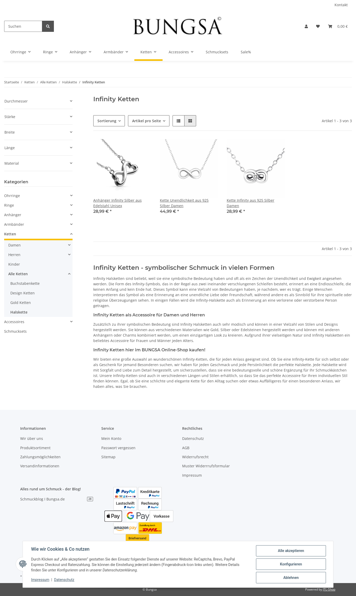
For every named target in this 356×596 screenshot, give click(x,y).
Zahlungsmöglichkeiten (40, 456)
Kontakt (341, 4)
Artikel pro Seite (146, 120)
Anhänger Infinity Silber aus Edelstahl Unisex (117, 203)
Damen (14, 245)
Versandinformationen (39, 465)
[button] (306, 26)
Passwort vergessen (118, 447)
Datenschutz (193, 438)
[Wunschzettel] (318, 26)
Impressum (192, 475)
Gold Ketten (20, 302)
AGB (185, 447)
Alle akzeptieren (291, 551)
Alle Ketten (18, 273)
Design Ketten (22, 292)
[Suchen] (23, 26)
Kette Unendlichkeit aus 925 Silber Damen (184, 203)
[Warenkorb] (338, 26)
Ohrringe (12, 195)
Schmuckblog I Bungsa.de (56, 499)
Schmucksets (15, 331)
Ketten (10, 233)
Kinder (14, 264)
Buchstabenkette (25, 283)
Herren (14, 254)
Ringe (9, 205)
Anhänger (12, 214)
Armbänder (14, 224)
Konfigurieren (291, 564)
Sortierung (106, 120)
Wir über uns (31, 438)
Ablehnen (290, 578)
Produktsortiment (35, 447)
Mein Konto (111, 438)
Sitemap (108, 456)
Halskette (18, 312)
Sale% (246, 51)
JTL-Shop (329, 589)
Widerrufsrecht (195, 456)
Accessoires (14, 321)
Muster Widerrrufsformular (206, 465)
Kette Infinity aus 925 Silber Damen (250, 203)
